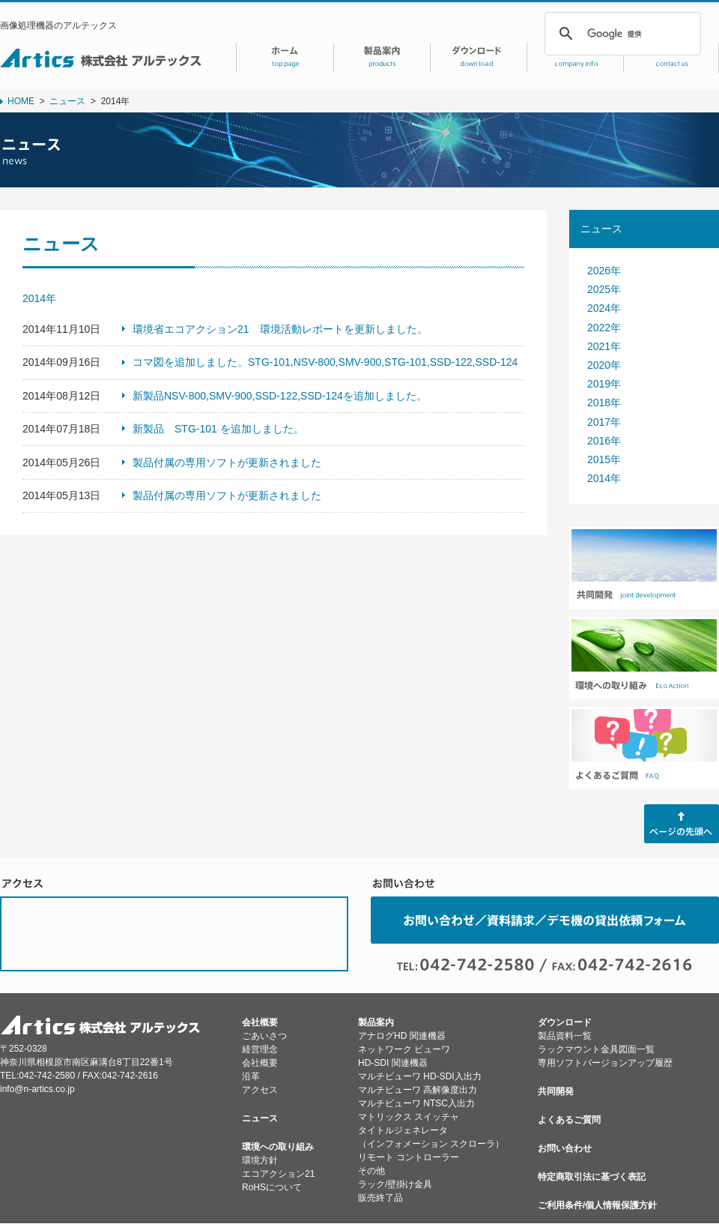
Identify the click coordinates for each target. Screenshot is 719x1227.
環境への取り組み (278, 1147)
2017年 (604, 422)
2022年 (604, 328)
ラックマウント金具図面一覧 (596, 1049)
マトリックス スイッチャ (408, 1117)
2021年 (604, 346)
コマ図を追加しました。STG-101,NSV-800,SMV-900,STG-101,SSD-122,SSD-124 (325, 362)
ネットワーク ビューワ (404, 1049)
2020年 (604, 365)
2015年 (604, 459)
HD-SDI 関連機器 (393, 1063)
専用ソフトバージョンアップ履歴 (605, 1063)
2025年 (604, 289)
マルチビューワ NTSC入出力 (416, 1103)
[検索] (620, 34)
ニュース (67, 101)
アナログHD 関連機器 (402, 1036)
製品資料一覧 (565, 1036)
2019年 (604, 384)
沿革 (251, 1076)
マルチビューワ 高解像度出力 (417, 1090)
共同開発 (556, 1091)
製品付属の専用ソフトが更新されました (227, 462)
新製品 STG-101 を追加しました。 (218, 429)
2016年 (604, 441)
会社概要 (260, 1022)
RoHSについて (272, 1187)
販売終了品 (380, 1198)
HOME (20, 101)
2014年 (604, 478)
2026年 (604, 271)
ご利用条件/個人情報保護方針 (597, 1205)
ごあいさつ (264, 1036)
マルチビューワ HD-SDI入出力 (420, 1076)
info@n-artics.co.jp (37, 1089)
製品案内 (376, 1022)
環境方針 (260, 1160)
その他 (371, 1171)
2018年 (604, 403)
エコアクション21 (278, 1174)
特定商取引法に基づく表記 (592, 1177)
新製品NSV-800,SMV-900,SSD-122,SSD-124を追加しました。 (280, 396)
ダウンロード (565, 1022)
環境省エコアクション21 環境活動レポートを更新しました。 (280, 329)
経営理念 (260, 1049)
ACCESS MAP (174, 933)
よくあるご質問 (569, 1120)
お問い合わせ (565, 1148)
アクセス (260, 1090)
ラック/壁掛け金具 (395, 1184)
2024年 (604, 308)
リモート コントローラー (408, 1157)
